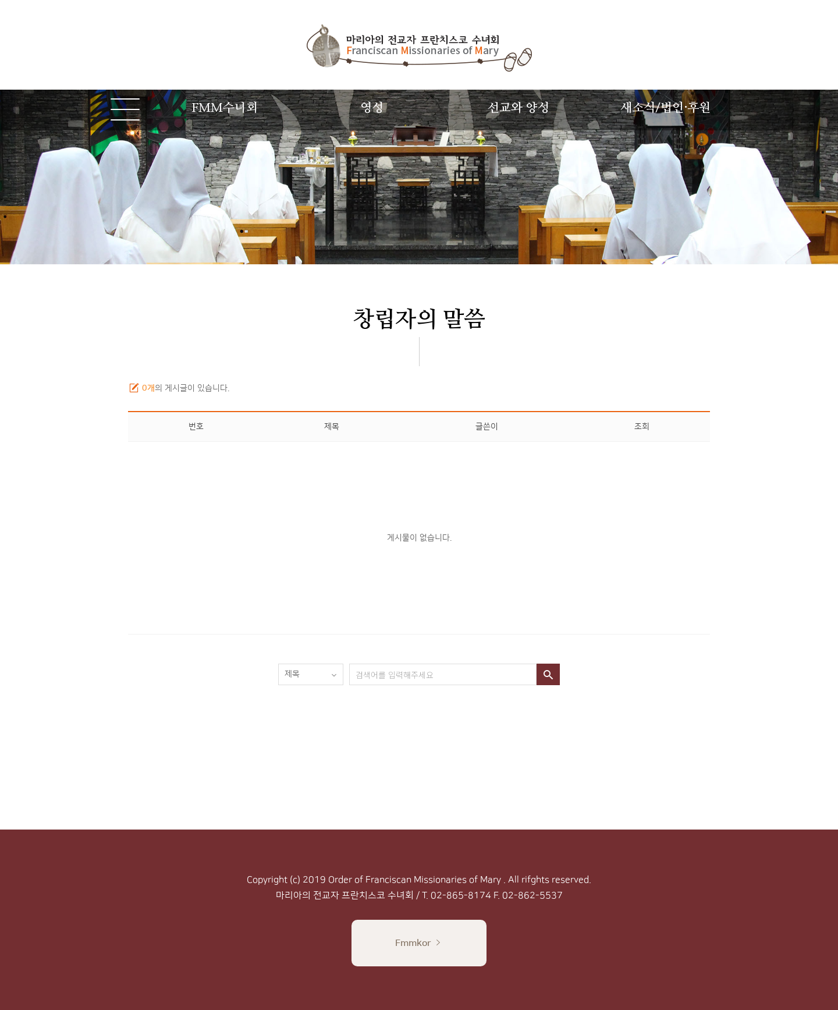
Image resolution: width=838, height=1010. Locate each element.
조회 (641, 426)
